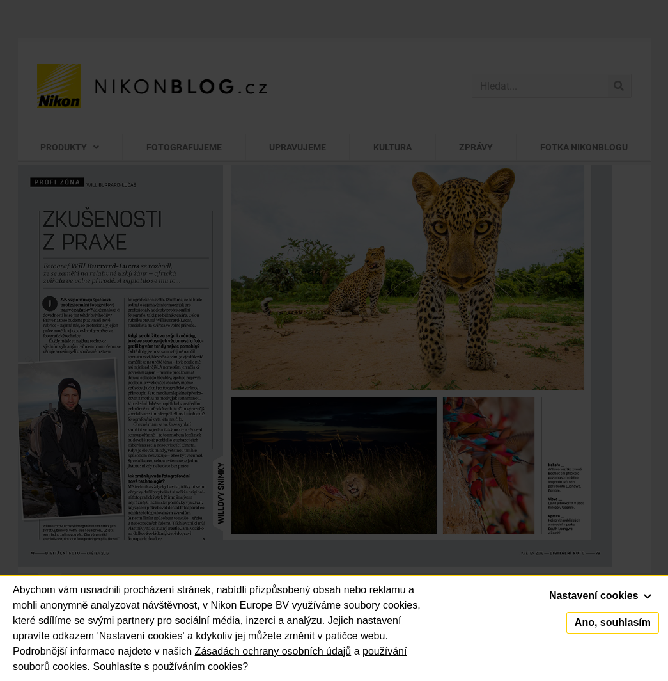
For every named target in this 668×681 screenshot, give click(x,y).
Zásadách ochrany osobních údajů (273, 651)
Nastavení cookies (600, 595)
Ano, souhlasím (613, 622)
